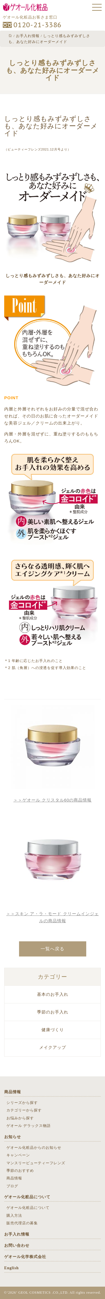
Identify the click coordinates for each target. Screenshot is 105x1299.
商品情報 (12, 1092)
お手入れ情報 (16, 1234)
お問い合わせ (16, 1245)
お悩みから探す (20, 1118)
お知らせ (12, 1137)
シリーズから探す (22, 1103)
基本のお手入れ (52, 994)
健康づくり (52, 1030)
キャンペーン (18, 1155)
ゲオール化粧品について (27, 1197)
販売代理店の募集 (22, 1223)
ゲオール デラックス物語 (28, 1126)
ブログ (12, 1186)
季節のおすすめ (20, 1170)
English (11, 1268)
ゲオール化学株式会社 (25, 1257)
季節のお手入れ (52, 1012)
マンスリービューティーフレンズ (35, 1163)
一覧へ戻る (52, 948)
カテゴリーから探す (24, 1110)
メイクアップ (52, 1047)
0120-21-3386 (37, 24)
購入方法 (14, 1215)
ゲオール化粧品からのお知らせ (33, 1147)
